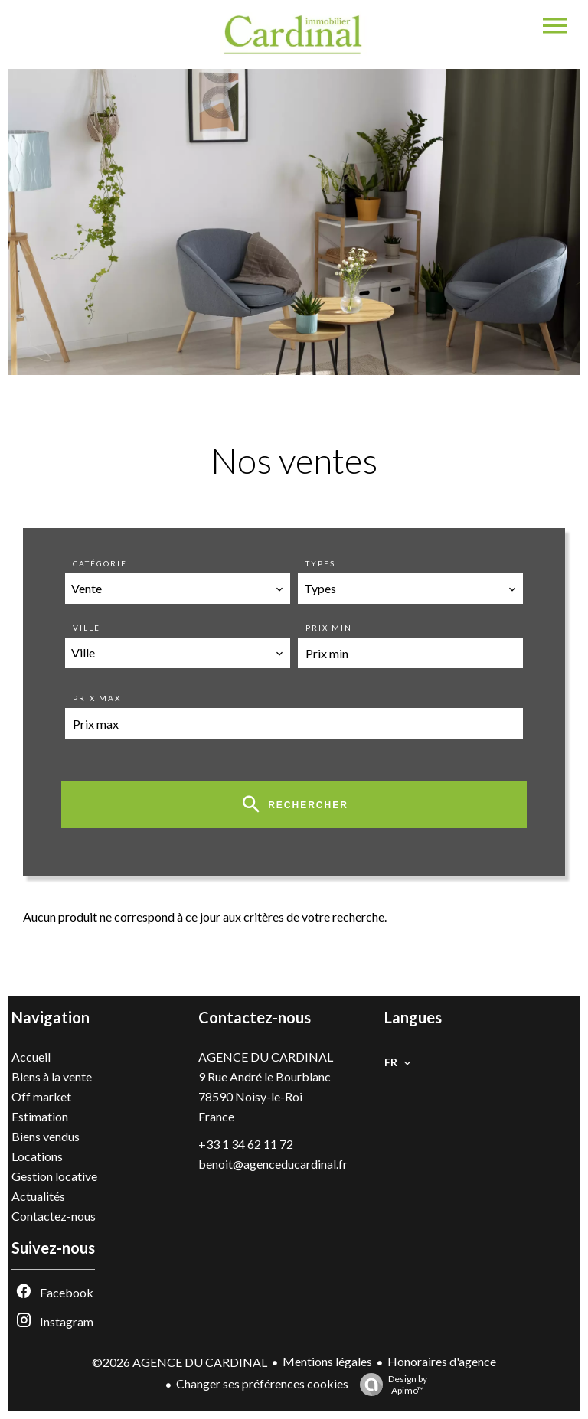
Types (320, 563)
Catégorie (100, 563)
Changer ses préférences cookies (262, 1383)
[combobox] (177, 588)
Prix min (328, 627)
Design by (389, 1384)
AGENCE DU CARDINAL (265, 1056)
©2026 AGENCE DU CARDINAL (179, 1362)
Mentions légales (327, 1361)
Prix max (97, 698)
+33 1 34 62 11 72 (245, 1144)
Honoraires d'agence (441, 1361)
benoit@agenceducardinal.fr (273, 1163)
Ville (86, 627)
